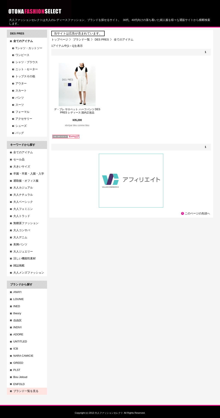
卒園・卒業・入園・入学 (28, 173)
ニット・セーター (26, 69)
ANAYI (17, 292)
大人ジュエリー (23, 251)
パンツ (19, 97)
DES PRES (102, 39)
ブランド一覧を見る (25, 391)
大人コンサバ (21, 230)
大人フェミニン (23, 209)
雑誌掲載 (18, 265)
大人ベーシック (23, 201)
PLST (16, 370)
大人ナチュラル (23, 194)
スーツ (19, 104)
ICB (15, 348)
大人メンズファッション (28, 272)
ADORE (18, 334)
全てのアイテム (23, 152)
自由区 (17, 320)
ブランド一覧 (81, 39)
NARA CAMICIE (23, 355)
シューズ (21, 125)
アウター (21, 83)
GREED (18, 362)
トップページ (59, 39)
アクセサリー (23, 118)
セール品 (18, 159)
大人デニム (20, 237)
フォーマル (22, 111)
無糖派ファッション (25, 223)
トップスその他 (25, 76)
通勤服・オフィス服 (25, 180)
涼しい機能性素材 (24, 258)
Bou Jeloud (20, 377)
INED (16, 306)
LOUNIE (18, 299)
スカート (21, 90)
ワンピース (22, 55)
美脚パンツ (20, 244)
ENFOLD (19, 384)
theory (17, 313)
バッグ (19, 133)
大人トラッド (21, 216)
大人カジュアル (23, 187)
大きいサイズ (21, 166)
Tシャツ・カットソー (28, 48)
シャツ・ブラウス (26, 62)
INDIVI (17, 327)
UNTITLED (20, 341)
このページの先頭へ (197, 213)
